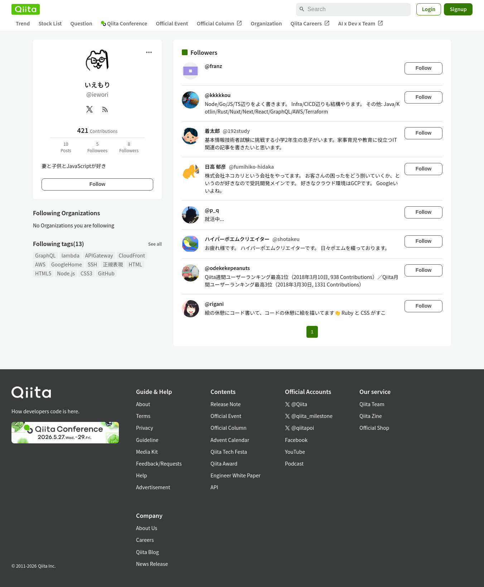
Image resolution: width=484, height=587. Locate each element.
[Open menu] (149, 52)
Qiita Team (371, 404)
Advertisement (153, 487)
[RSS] (105, 109)
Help (141, 475)
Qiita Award (223, 463)
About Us (146, 527)
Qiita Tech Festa (228, 451)
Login (429, 9)
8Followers (129, 147)
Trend (23, 23)
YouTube (295, 451)
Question (81, 23)
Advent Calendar (229, 439)
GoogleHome (66, 264)
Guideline (147, 439)
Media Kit (147, 451)
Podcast (294, 463)
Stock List (50, 23)
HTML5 (43, 273)
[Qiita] (25, 9)
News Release (152, 563)
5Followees (97, 147)
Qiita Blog (147, 551)
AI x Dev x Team (360, 23)
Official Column (219, 23)
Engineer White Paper (235, 475)
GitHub (106, 273)
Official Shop (374, 427)
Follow (97, 184)
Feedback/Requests (159, 463)
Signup (458, 9)
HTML (135, 264)
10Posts (65, 147)
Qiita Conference (124, 23)
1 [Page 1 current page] (312, 332)
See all (155, 244)
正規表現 (113, 264)
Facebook (296, 439)
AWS (40, 264)
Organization (266, 23)
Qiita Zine (370, 415)
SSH (92, 264)
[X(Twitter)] (89, 109)
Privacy (144, 427)
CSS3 (86, 273)
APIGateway (99, 255)
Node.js (66, 273)
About (143, 404)
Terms (143, 415)
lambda (70, 255)
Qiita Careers (310, 23)
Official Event (172, 23)
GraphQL (45, 255)
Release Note (225, 404)
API (214, 487)
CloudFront (132, 255)
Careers (145, 539)
